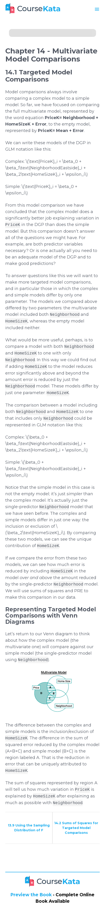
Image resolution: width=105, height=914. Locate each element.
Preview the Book (31, 894)
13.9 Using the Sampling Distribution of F (29, 827)
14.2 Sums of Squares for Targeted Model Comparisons (76, 828)
